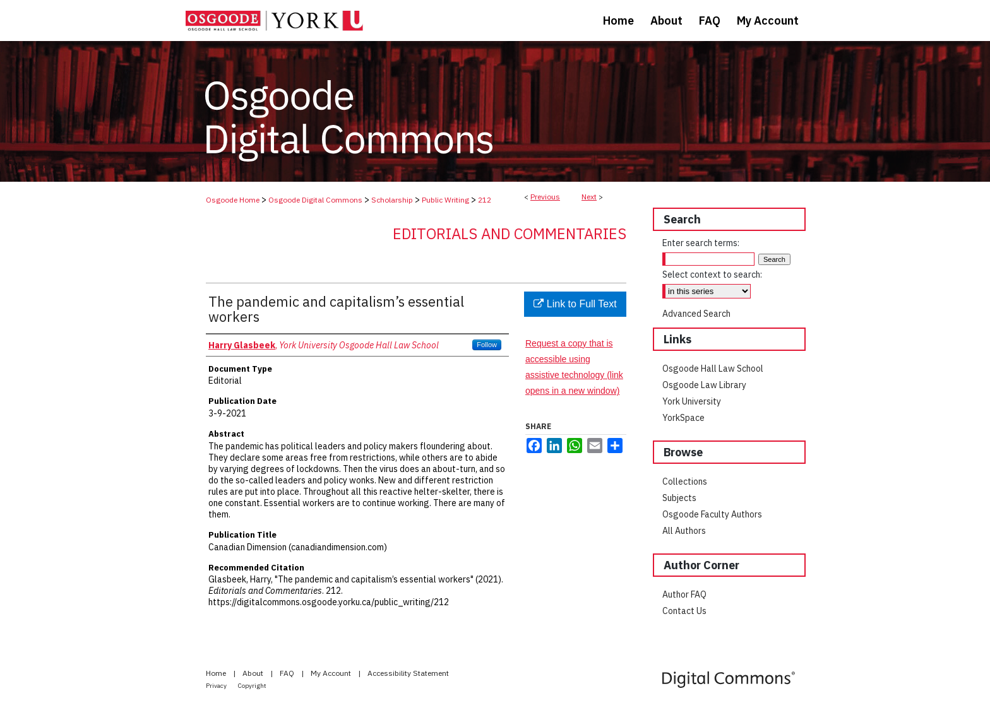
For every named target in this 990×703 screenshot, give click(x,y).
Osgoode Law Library (704, 385)
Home (217, 673)
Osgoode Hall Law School (712, 368)
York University (691, 401)
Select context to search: (712, 274)
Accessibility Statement (408, 673)
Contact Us (684, 611)
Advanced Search (696, 313)
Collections (684, 481)
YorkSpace (683, 417)
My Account (332, 673)
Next (589, 196)
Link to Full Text (575, 303)
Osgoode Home (232, 199)
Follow (487, 344)
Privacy (217, 686)
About (253, 673)
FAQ (288, 673)
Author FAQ (684, 594)
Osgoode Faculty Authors (712, 514)
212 (484, 199)
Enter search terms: (700, 243)
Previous (545, 196)
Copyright (252, 686)
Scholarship (392, 199)
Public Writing (445, 199)
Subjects (679, 498)
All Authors (684, 530)
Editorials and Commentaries (509, 233)
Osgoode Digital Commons (315, 199)
